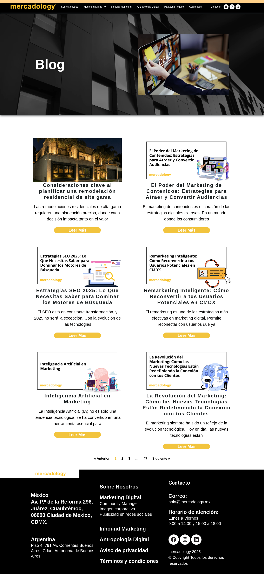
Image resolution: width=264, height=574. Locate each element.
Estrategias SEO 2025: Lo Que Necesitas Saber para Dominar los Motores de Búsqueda (77, 296)
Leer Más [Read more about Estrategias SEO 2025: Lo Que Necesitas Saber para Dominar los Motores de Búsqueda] (77, 335)
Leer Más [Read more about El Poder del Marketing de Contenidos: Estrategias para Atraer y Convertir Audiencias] (187, 230)
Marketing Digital (95, 7)
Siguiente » (161, 458)
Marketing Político (174, 6)
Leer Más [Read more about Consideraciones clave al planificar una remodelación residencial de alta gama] (77, 230)
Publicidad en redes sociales (126, 514)
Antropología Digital (148, 6)
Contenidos (197, 7)
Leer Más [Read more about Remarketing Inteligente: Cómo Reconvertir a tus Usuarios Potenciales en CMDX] (187, 335)
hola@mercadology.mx (189, 502)
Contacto (215, 6)
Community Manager (119, 503)
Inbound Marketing (121, 6)
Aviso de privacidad (124, 550)
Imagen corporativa (117, 509)
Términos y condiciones (129, 561)
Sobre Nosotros (69, 6)
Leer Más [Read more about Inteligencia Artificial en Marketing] (77, 434)
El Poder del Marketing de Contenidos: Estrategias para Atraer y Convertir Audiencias (186, 191)
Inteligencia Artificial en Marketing (77, 398)
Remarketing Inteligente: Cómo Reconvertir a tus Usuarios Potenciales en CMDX (186, 296)
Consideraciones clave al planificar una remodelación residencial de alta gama (77, 191)
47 (145, 458)
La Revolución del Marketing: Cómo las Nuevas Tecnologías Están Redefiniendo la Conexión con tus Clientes (187, 404)
